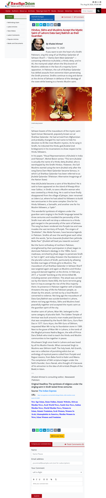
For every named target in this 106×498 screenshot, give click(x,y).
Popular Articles (13, 39)
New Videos (12, 31)
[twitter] (40, 24)
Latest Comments (14, 35)
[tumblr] (59, 24)
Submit (36, 496)
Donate (60, 11)
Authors (15, 11)
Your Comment (37, 468)
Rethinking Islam (13, 22)
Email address (37, 459)
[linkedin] (44, 24)
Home (8, 11)
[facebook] (33, 24)
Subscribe (78, 11)
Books (53, 11)
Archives (31, 11)
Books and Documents (15, 43)
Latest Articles (12, 27)
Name (34, 450)
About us (23, 11)
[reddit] (51, 24)
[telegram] (48, 24)
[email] (55, 24)
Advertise (68, 11)
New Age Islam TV (43, 11)
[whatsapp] (37, 24)
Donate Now (57, 436)
